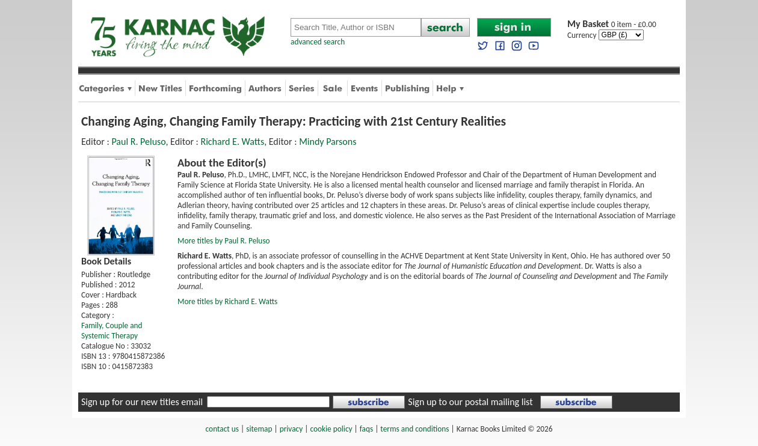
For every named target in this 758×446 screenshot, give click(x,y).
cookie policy (331, 429)
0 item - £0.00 (611, 24)
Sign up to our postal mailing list (470, 402)
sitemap (259, 429)
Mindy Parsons (327, 141)
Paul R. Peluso (138, 141)
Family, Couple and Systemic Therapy (112, 330)
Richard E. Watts (232, 141)
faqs (366, 429)
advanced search (318, 42)
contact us (222, 429)
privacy (291, 429)
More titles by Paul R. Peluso (223, 241)
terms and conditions (414, 429)
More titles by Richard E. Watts (227, 301)
